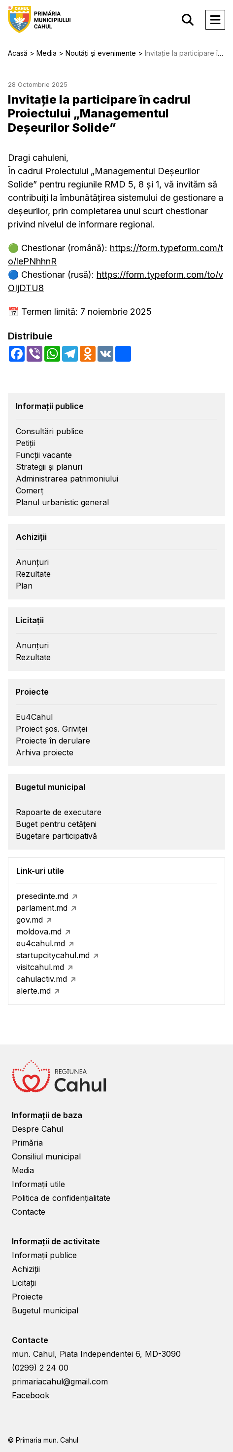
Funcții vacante (44, 455)
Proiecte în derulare (53, 740)
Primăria (27, 1143)
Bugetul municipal (45, 1310)
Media (23, 1170)
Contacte (28, 1212)
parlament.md (41, 908)
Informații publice (44, 1255)
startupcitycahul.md (53, 955)
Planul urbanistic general (62, 502)
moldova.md (39, 931)
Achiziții (26, 1269)
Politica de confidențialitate (61, 1198)
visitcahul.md (40, 967)
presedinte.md (42, 896)
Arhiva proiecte (44, 752)
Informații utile (38, 1184)
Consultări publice (49, 431)
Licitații (24, 1283)
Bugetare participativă (56, 836)
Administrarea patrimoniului (67, 479)
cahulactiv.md (41, 979)
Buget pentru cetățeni (56, 824)
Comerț (29, 490)
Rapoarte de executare (58, 812)
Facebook (30, 1395)
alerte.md (33, 991)
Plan (24, 586)
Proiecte (27, 1297)
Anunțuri (32, 562)
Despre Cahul (37, 1129)
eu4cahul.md (40, 943)
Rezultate (33, 574)
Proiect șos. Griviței (51, 729)
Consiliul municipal (46, 1156)
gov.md (29, 920)
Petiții (25, 443)
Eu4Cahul (34, 717)
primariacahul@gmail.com (60, 1381)
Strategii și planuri (49, 467)
